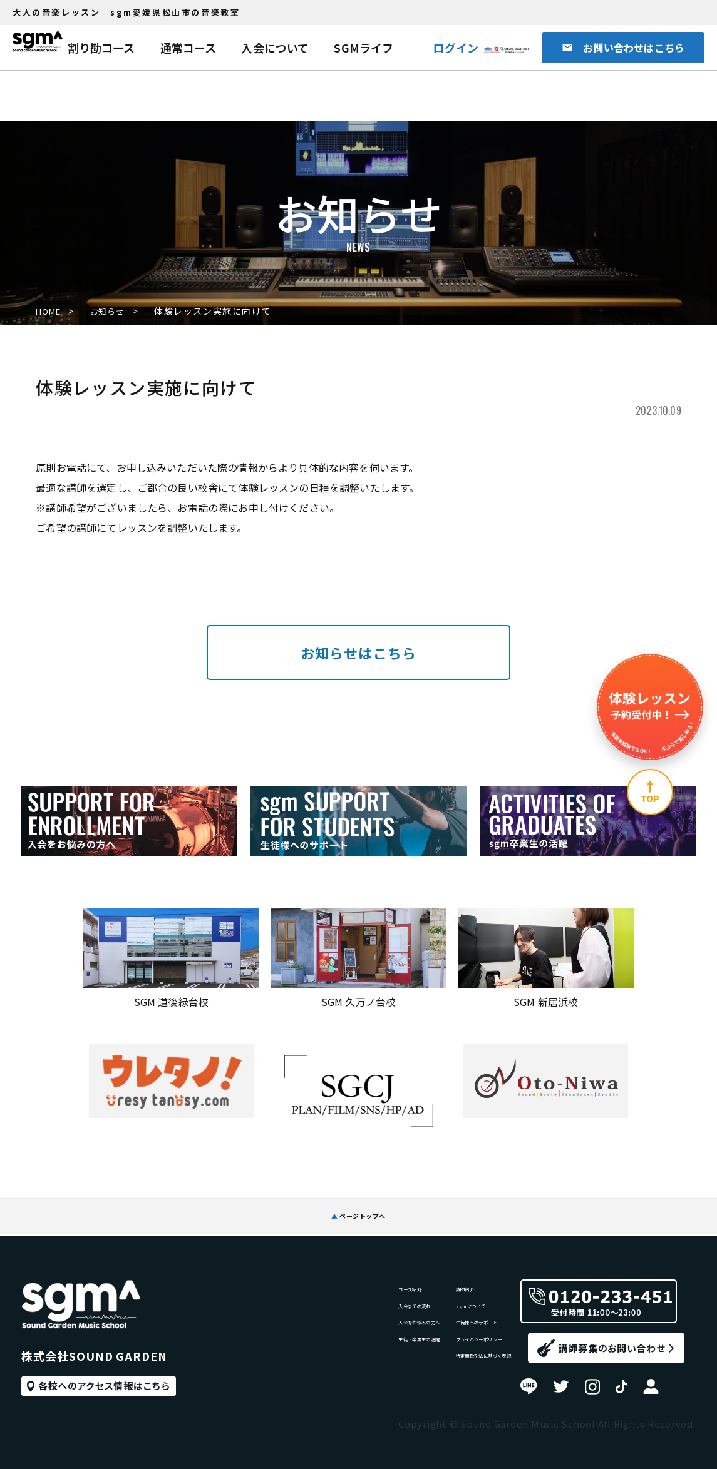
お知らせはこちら (358, 653)
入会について (275, 47)
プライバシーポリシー (453, 1355)
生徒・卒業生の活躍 (343, 1355)
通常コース (188, 47)
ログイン (455, 47)
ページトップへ (358, 1207)
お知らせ (117, 311)
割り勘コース (101, 47)
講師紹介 (423, 1278)
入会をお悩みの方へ (343, 1329)
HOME (50, 311)
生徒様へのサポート (448, 1329)
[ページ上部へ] (650, 792)
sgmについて (433, 1304)
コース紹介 (323, 1278)
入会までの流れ (333, 1304)
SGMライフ (363, 47)
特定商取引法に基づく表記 (463, 1381)
